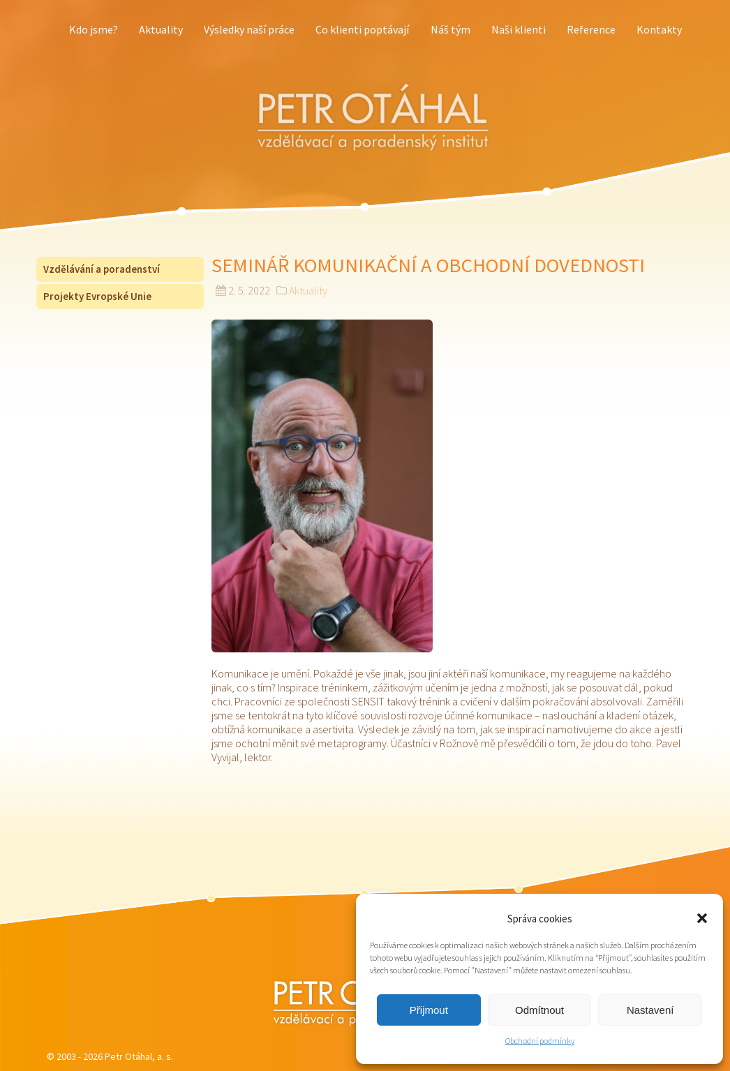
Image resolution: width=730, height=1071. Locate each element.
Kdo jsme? (93, 29)
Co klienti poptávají (362, 29)
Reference (591, 29)
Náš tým (450, 29)
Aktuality (161, 29)
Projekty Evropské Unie (97, 296)
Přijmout (429, 1010)
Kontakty (659, 29)
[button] (702, 918)
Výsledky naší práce (249, 29)
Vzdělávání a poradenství (101, 269)
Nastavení (650, 1010)
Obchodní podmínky (539, 1040)
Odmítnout (539, 1010)
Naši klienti (518, 29)
